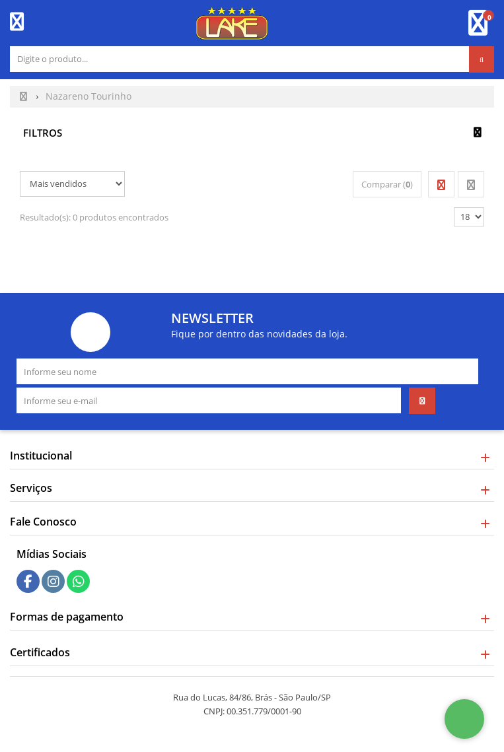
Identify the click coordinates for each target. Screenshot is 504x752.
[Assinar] (422, 401)
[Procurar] (481, 59)
